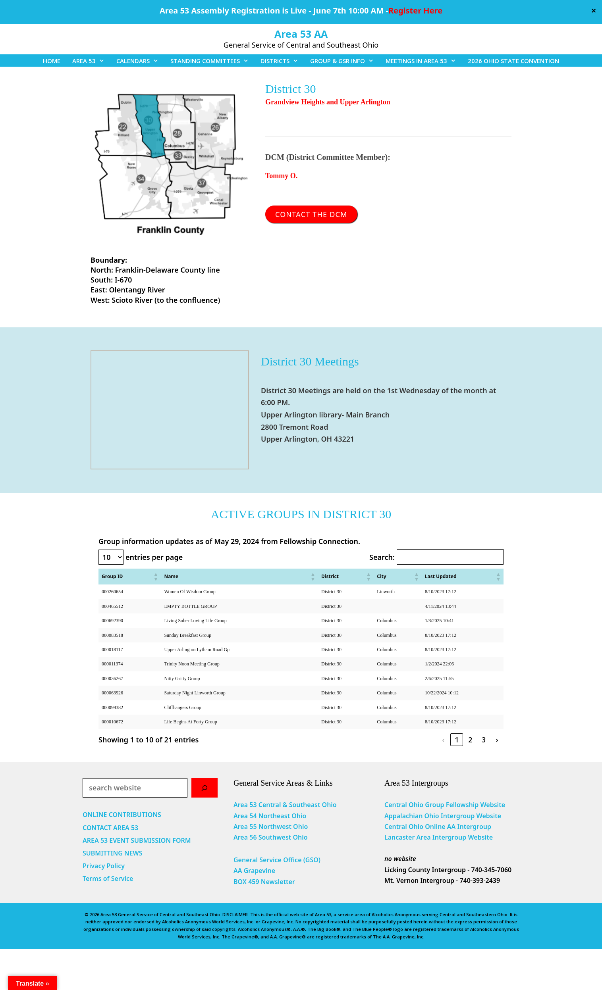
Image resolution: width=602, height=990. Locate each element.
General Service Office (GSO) (276, 859)
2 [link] (470, 739)
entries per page (154, 557)
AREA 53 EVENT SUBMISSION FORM (137, 840)
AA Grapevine (254, 870)
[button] (155, 576)
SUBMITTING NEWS (113, 853)
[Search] (204, 788)
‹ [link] (443, 739)
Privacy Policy (104, 865)
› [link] (497, 739)
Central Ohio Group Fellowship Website (444, 804)
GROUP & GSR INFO (345, 61)
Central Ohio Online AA (420, 826)
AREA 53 (91, 61)
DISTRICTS (282, 61)
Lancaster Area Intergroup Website (438, 837)
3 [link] (484, 739)
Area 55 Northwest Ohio (270, 826)
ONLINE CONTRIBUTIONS (122, 814)
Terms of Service (108, 878)
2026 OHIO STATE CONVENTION (513, 61)
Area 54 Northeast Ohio (269, 815)
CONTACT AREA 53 (110, 827)
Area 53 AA (301, 33)
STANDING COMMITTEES (212, 61)
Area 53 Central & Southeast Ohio (285, 804)
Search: (382, 557)
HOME (51, 61)
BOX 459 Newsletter (264, 881)
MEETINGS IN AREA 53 (424, 61)
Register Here (415, 10)
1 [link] (457, 739)
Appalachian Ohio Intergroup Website (442, 815)
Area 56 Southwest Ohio (270, 837)
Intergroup (474, 826)
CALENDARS (140, 61)
